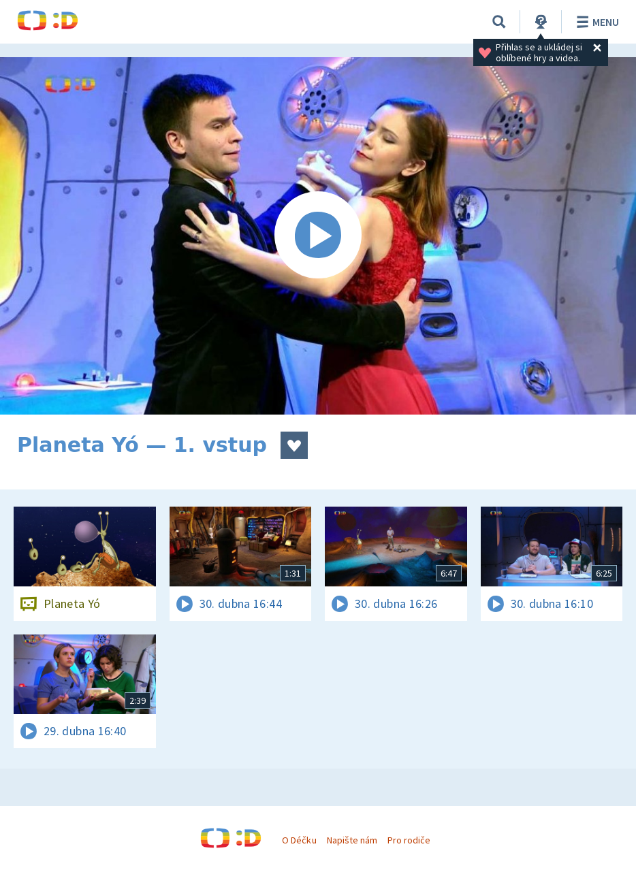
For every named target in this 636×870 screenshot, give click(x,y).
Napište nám (352, 840)
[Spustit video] (318, 236)
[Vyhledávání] (499, 22)
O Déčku (299, 840)
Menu (595, 22)
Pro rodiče (408, 840)
